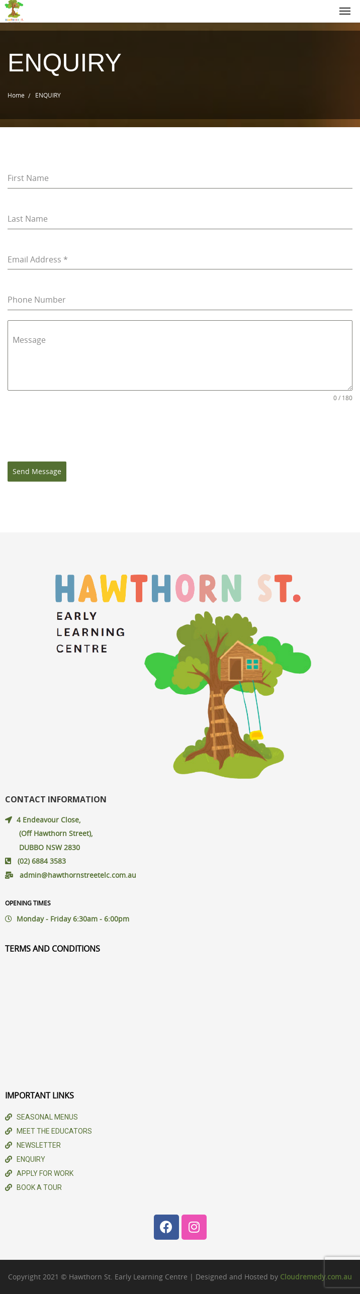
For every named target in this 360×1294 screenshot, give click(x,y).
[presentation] (84, 431)
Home (16, 95)
